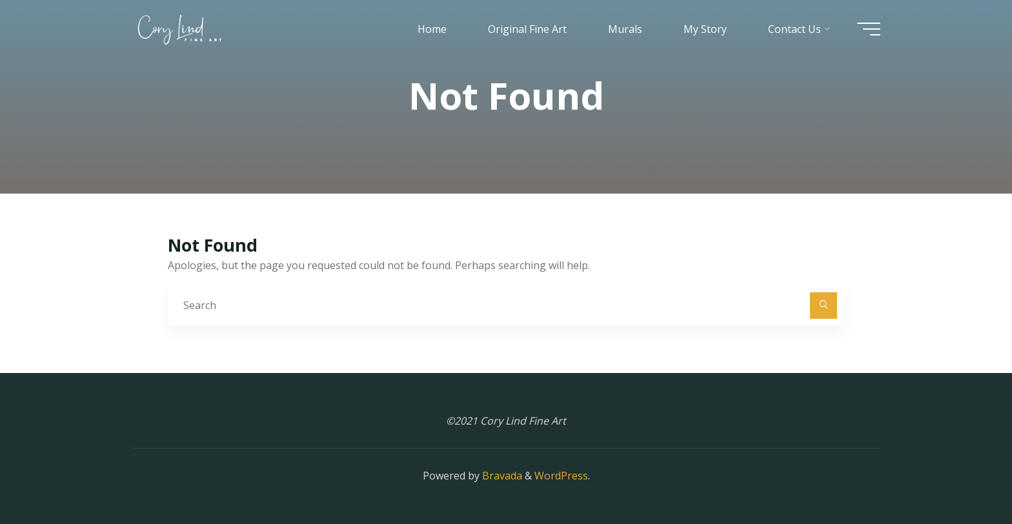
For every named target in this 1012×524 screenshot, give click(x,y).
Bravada (501, 476)
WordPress (561, 476)
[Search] (823, 305)
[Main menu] (868, 29)
